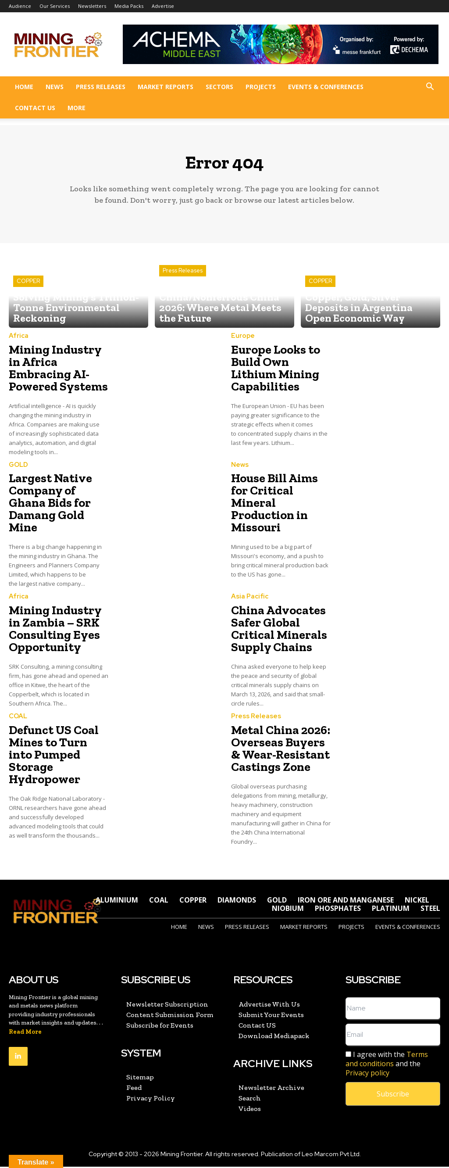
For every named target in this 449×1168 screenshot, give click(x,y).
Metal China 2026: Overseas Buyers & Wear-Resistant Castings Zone (280, 751)
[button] (429, 87)
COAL (17, 719)
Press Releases (100, 86)
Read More (25, 1033)
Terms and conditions (387, 1060)
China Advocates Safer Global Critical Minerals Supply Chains (279, 631)
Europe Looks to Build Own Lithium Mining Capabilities (275, 371)
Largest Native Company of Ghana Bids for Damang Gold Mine (50, 506)
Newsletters (92, 6)
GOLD (18, 468)
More (77, 108)
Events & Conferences (325, 86)
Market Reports (165, 86)
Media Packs (128, 6)
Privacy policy (367, 1074)
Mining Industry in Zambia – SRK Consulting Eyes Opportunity (55, 631)
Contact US (35, 108)
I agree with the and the (387, 1065)
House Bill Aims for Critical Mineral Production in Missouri (274, 506)
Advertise (163, 6)
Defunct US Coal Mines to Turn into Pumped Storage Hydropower (54, 757)
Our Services (54, 6)
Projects (261, 86)
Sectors (219, 86)
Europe (242, 340)
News (55, 86)
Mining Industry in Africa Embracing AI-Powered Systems (58, 371)
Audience (20, 6)
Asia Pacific (248, 600)
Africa (18, 340)
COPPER (28, 301)
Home (24, 86)
